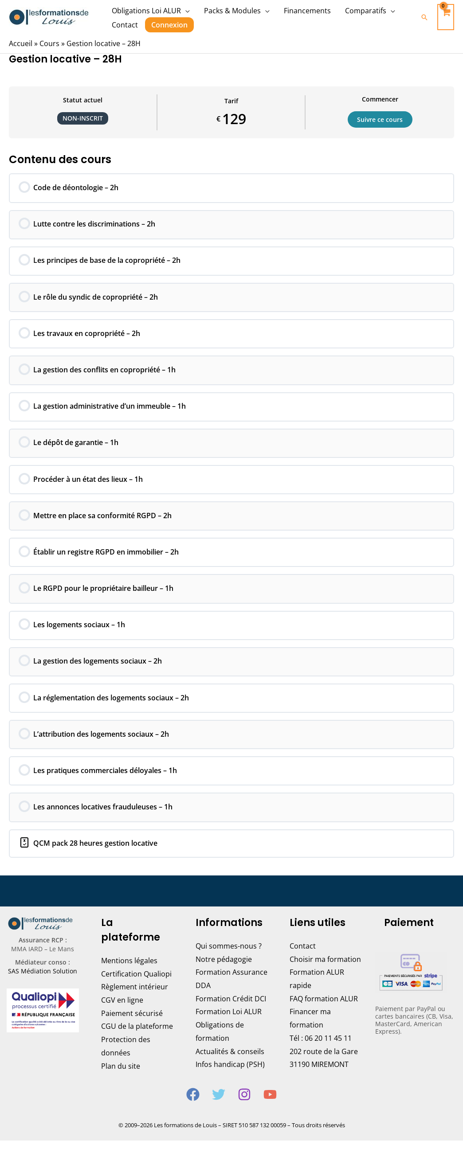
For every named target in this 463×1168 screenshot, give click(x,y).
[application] (185, 10)
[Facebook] (192, 1106)
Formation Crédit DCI (231, 1011)
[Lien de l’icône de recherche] (424, 17)
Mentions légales (129, 972)
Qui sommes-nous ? (229, 958)
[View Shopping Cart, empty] (445, 17)
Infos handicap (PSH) (230, 1077)
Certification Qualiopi (136, 986)
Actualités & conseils (230, 1063)
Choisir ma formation (325, 971)
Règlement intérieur (134, 999)
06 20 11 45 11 (328, 1050)
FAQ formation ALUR (324, 1011)
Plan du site (120, 1078)
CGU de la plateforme (137, 1038)
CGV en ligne (122, 1012)
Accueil (20, 43)
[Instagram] (244, 1106)
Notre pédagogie (224, 971)
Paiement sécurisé (132, 1025)
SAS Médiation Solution (42, 983)
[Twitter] (218, 1106)
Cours (49, 43)
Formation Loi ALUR (229, 1024)
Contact (303, 958)
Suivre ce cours (380, 119)
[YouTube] (270, 1106)
